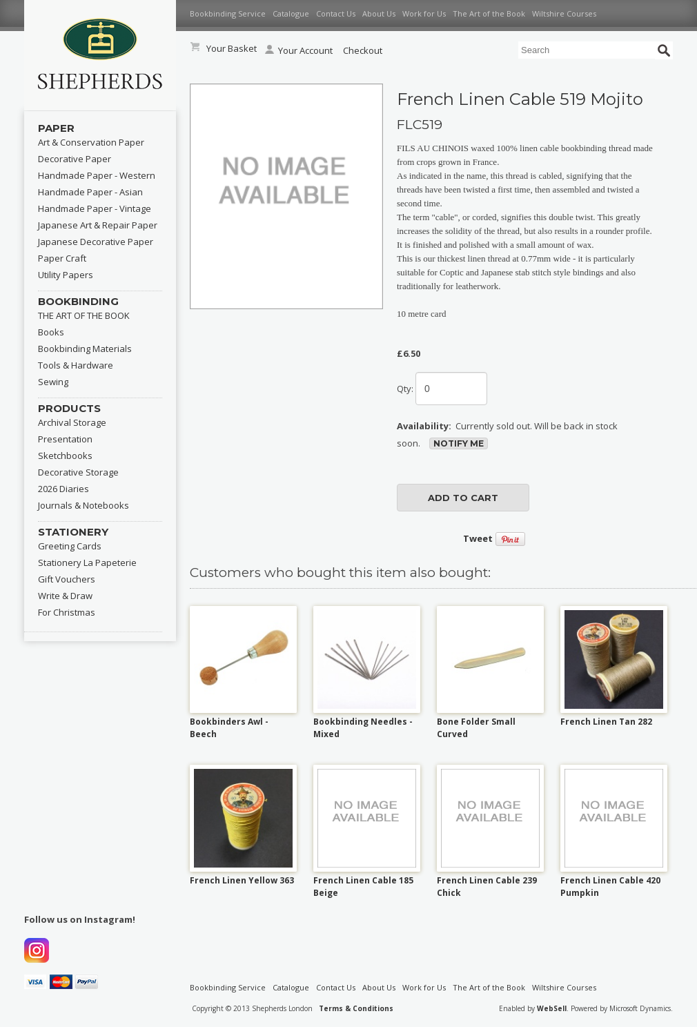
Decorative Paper (74, 159)
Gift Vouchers (66, 579)
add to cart (463, 497)
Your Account (299, 50)
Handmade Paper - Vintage (94, 208)
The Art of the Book (489, 13)
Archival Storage (72, 422)
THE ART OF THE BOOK (84, 315)
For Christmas (66, 612)
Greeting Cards (69, 546)
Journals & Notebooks (83, 505)
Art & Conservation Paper (91, 142)
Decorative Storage (78, 472)
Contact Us (335, 13)
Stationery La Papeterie (87, 562)
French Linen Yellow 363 (242, 880)
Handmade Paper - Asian (90, 192)
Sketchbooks (65, 455)
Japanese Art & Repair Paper (97, 225)
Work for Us (424, 13)
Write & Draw (65, 595)
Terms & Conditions (356, 1008)
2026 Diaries (63, 488)
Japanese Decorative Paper (95, 241)
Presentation (65, 439)
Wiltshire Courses (564, 13)
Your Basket (231, 48)
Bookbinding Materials (85, 348)
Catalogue (291, 13)
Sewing (53, 381)
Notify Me (458, 443)
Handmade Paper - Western (96, 175)
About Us (378, 13)
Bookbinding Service (228, 13)
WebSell (552, 1008)
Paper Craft (62, 258)
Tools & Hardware (75, 365)
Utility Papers (65, 274)
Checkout (362, 50)
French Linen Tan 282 (606, 721)
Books (51, 332)
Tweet (478, 538)
